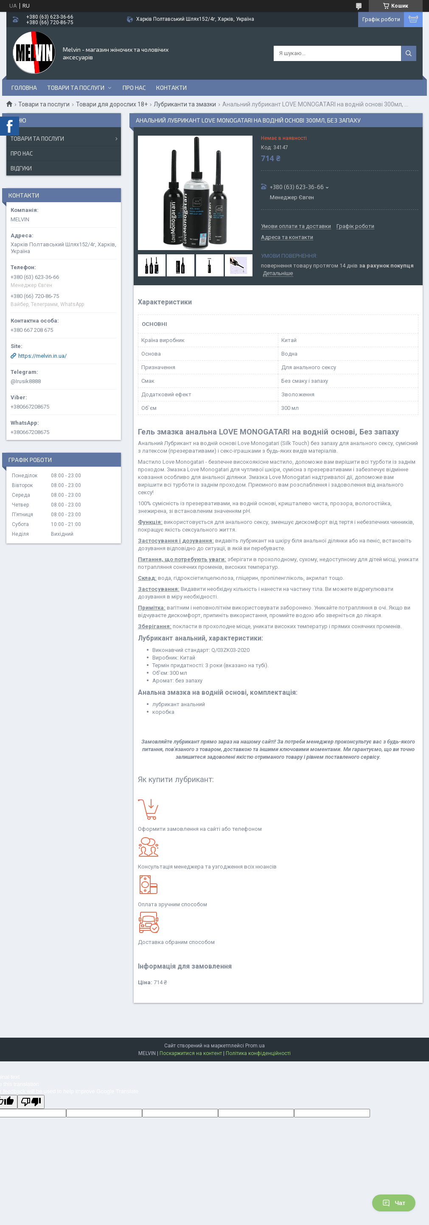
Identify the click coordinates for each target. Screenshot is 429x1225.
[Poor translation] (31, 1102)
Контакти (171, 87)
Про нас (134, 87)
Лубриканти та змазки (185, 104)
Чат (393, 1203)
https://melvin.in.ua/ (42, 356)
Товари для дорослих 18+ (112, 104)
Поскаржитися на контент (191, 1053)
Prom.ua (255, 1046)
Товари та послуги (75, 87)
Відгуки (21, 168)
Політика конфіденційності (258, 1053)
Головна (24, 87)
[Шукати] (408, 53)
